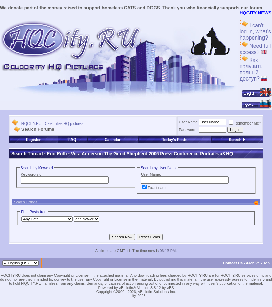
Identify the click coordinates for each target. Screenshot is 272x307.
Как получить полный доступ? (254, 69)
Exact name (154, 188)
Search (237, 139)
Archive (253, 263)
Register (33, 139)
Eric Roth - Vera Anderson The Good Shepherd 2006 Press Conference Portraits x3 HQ (140, 153)
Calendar (113, 139)
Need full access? (255, 49)
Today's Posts (174, 139)
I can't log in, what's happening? (255, 32)
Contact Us (233, 263)
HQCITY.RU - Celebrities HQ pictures (52, 123)
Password (187, 130)
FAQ (72, 139)
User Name (188, 122)
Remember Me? (245, 123)
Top (266, 263)
